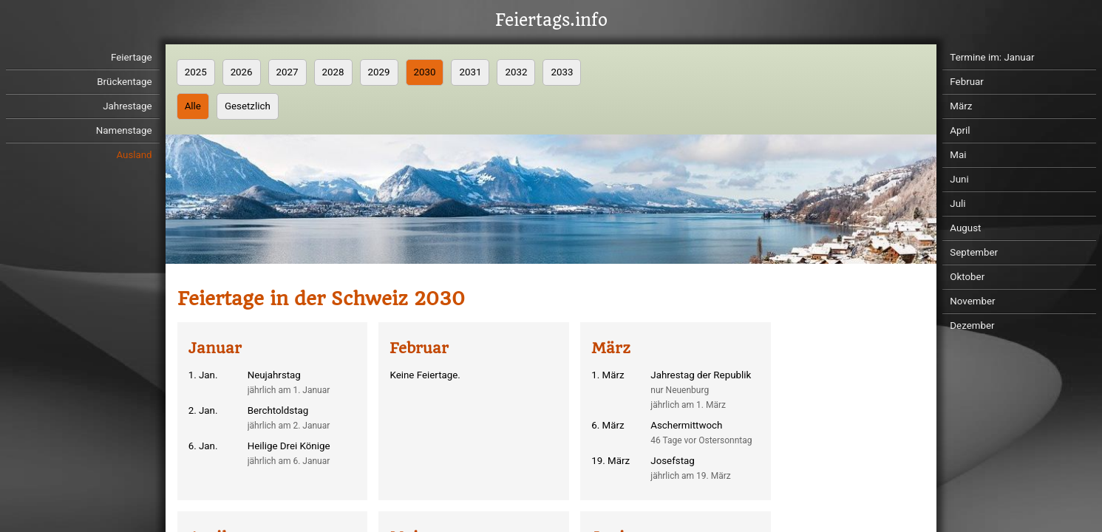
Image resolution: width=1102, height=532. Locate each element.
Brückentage (124, 81)
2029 (379, 72)
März (961, 106)
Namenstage (124, 130)
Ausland (134, 154)
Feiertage (131, 57)
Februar (966, 81)
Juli (957, 203)
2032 (516, 72)
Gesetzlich (248, 106)
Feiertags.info (551, 20)
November (972, 301)
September (974, 252)
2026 (242, 72)
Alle (193, 106)
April (960, 130)
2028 (333, 72)
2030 (425, 72)
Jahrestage (127, 106)
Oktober (967, 276)
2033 (562, 72)
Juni (959, 179)
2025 (196, 72)
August (965, 227)
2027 (287, 72)
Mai (958, 154)
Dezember (972, 325)
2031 (470, 72)
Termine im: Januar (992, 57)
